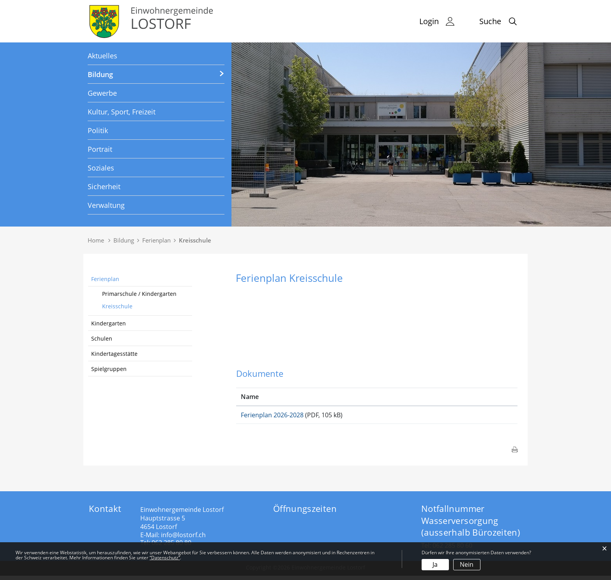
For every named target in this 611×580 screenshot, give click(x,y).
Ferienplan (105, 279)
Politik (98, 130)
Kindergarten (108, 323)
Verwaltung (106, 205)
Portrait (100, 149)
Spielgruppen (109, 369)
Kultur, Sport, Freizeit (121, 111)
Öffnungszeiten (305, 512)
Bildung (100, 74)
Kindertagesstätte (114, 353)
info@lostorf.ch (183, 539)
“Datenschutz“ (165, 557)
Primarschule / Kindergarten (139, 293)
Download (479, 417)
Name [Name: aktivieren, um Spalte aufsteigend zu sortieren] (250, 396)
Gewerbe (102, 93)
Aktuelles (102, 55)
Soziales (101, 167)
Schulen (101, 338)
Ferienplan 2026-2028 (272, 415)
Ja (435, 564)
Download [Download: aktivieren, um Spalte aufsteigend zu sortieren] (459, 396)
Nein (466, 564)
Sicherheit (104, 186)
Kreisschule (117, 306)
